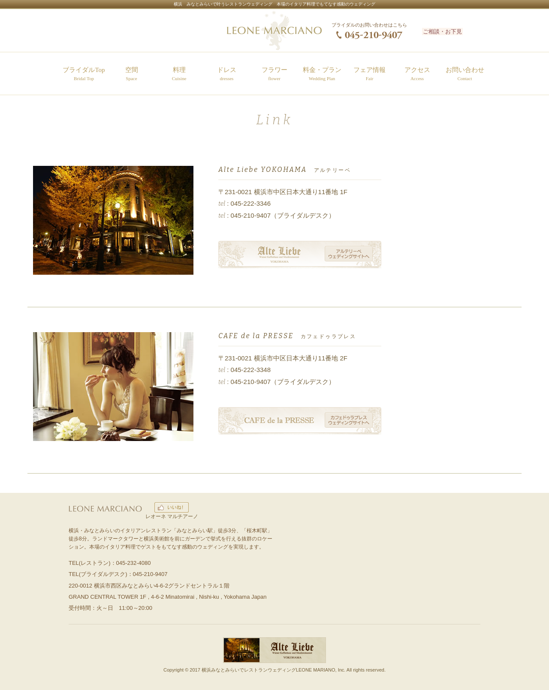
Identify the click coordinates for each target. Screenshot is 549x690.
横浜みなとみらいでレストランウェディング (249, 669)
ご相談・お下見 (452, 30)
